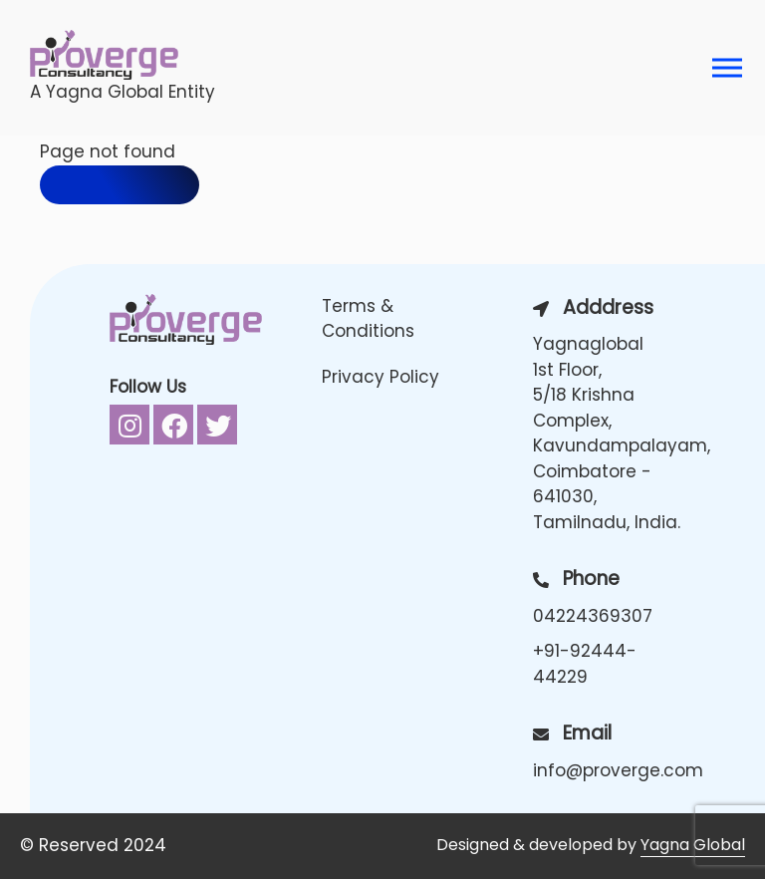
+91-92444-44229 (585, 664)
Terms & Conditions (368, 319)
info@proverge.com (609, 770)
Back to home (119, 184)
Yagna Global (692, 844)
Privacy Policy (380, 377)
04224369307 (592, 616)
